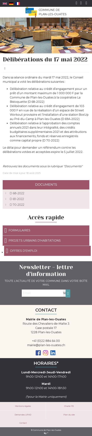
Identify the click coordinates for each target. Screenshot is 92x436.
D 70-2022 (17, 204)
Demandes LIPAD (23, 414)
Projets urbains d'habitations (32, 240)
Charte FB (69, 406)
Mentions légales (23, 406)
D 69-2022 (17, 199)
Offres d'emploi (21, 251)
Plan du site (69, 414)
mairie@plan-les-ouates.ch (46, 345)
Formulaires (17, 230)
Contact (23, 423)
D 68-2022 (17, 193)
